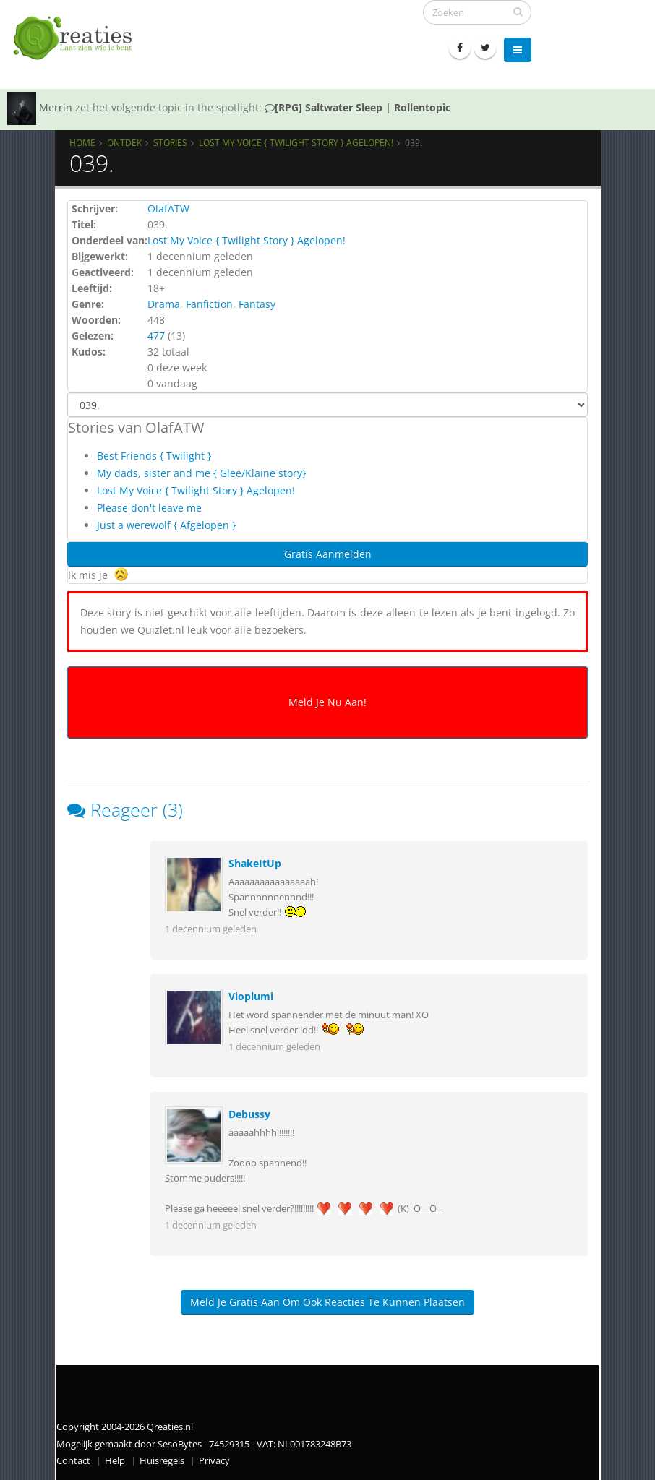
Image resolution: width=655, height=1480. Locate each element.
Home (82, 142)
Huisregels (162, 1461)
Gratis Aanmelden (328, 554)
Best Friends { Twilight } (154, 455)
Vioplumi (250, 996)
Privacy (214, 1461)
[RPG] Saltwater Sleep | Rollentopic (357, 107)
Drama (163, 304)
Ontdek (124, 142)
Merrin (55, 107)
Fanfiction (209, 304)
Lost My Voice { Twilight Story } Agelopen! (296, 142)
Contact (73, 1461)
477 (156, 336)
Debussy (249, 1114)
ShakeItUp (254, 863)
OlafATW (168, 208)
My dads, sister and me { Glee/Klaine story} (201, 473)
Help (115, 1461)
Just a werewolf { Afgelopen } (166, 525)
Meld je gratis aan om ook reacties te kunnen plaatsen (327, 1302)
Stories (170, 142)
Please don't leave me (149, 508)
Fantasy (257, 304)
